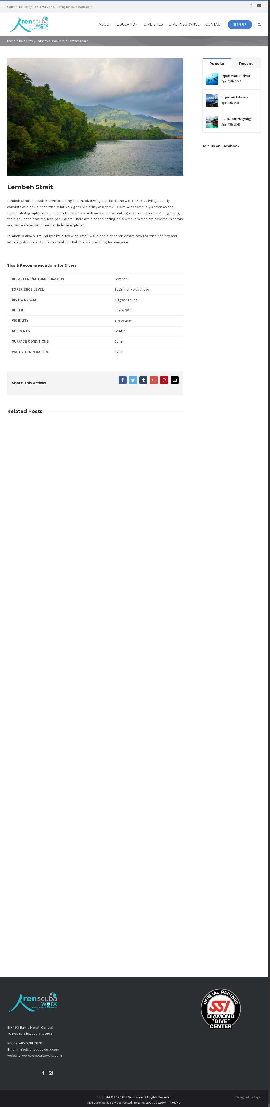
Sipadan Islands (236, 97)
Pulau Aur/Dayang (238, 119)
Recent (248, 63)
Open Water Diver (237, 76)
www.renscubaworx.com (42, 1056)
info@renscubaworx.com (75, 7)
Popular (218, 63)
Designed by (250, 1098)
